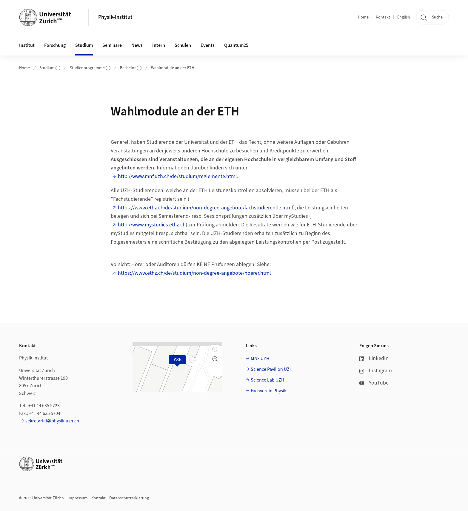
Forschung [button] (55, 45)
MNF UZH (260, 358)
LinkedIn (374, 358)
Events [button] (208, 45)
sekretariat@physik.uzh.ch (52, 421)
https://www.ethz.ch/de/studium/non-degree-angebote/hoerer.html (194, 273)
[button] (215, 349)
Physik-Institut (115, 17)
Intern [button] (158, 45)
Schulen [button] (183, 45)
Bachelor (130, 68)
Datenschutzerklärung (129, 498)
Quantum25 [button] (236, 45)
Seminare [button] (112, 45)
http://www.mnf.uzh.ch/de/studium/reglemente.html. (178, 176)
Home (363, 17)
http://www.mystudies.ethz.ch (152, 225)
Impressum (77, 498)
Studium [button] (84, 45)
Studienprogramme (90, 68)
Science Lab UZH (267, 380)
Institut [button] (27, 45)
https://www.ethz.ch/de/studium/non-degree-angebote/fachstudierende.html (205, 207)
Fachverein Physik (269, 391)
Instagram (375, 370)
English (403, 17)
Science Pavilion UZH (271, 369)
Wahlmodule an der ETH (172, 68)
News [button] (137, 45)
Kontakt (383, 17)
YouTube (374, 383)
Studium (49, 68)
